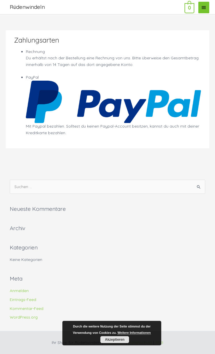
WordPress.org (24, 317)
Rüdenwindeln (27, 7)
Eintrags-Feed (23, 299)
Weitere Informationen (134, 332)
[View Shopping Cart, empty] (188, 7)
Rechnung (35, 51)
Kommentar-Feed (26, 308)
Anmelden (19, 290)
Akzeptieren (114, 340)
